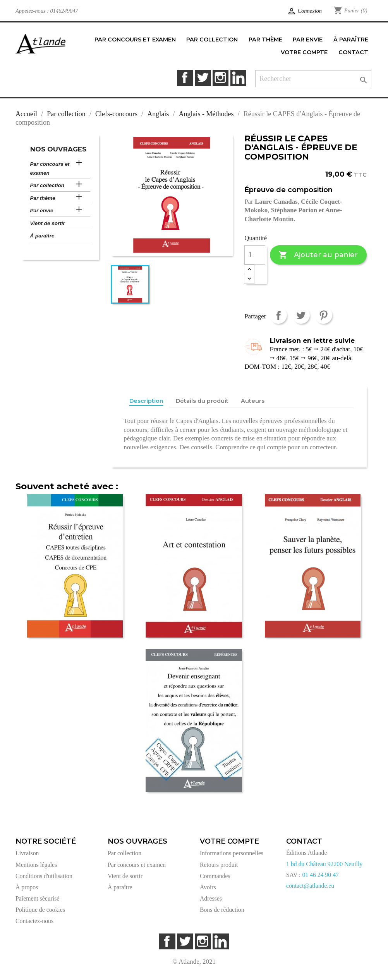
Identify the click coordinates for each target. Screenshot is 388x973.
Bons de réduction (222, 909)
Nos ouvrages (58, 149)
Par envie (41, 210)
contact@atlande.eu (310, 885)
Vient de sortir (47, 223)
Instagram (220, 78)
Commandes (215, 876)
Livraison (27, 853)
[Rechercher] (313, 79)
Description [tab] (146, 400)
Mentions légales (36, 864)
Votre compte (229, 841)
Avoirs (208, 887)
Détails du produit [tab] (202, 400)
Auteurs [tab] (252, 400)
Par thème (42, 198)
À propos (26, 887)
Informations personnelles (231, 853)
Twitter (203, 78)
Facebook (185, 78)
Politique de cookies (40, 909)
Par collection (47, 185)
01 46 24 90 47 (320, 875)
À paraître (42, 236)
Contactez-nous (34, 921)
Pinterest (323, 315)
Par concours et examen (50, 168)
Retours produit (219, 864)
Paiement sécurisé (37, 898)
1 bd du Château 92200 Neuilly (324, 864)
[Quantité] (254, 255)
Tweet (301, 315)
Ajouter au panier (318, 255)
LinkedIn (238, 78)
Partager (278, 315)
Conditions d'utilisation (43, 876)
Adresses (211, 898)
